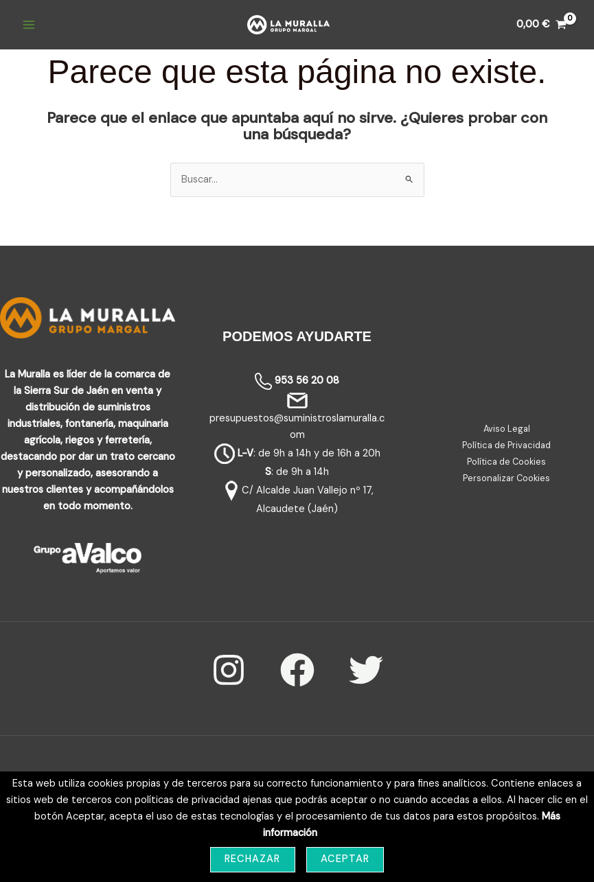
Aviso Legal (506, 428)
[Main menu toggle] (29, 24)
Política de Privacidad (506, 445)
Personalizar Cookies (506, 478)
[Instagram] (229, 670)
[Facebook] (297, 670)
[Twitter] (366, 670)
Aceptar (345, 859)
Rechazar (253, 859)
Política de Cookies (506, 461)
